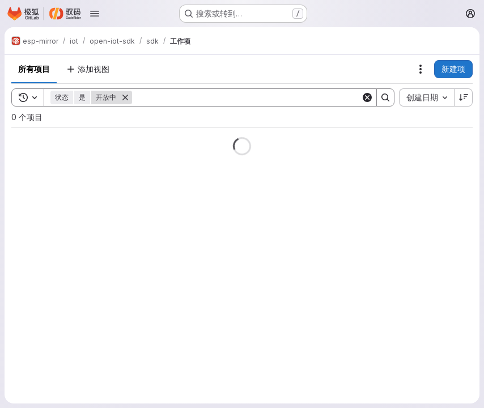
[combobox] (426, 97)
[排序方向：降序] (464, 97)
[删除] (125, 97)
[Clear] (367, 97)
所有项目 (34, 69)
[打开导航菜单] (95, 14)
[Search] (246, 97)
